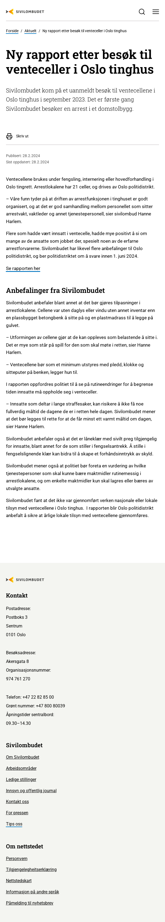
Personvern (17, 858)
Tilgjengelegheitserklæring (31, 869)
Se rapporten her (23, 268)
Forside (12, 31)
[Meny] (155, 12)
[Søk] (142, 12)
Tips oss (14, 824)
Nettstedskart (19, 880)
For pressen (17, 812)
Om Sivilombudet (22, 757)
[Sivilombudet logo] (25, 12)
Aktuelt (30, 31)
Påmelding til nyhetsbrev (29, 903)
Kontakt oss (17, 801)
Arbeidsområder (21, 768)
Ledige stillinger (21, 779)
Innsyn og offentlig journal (31, 790)
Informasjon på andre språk (32, 891)
